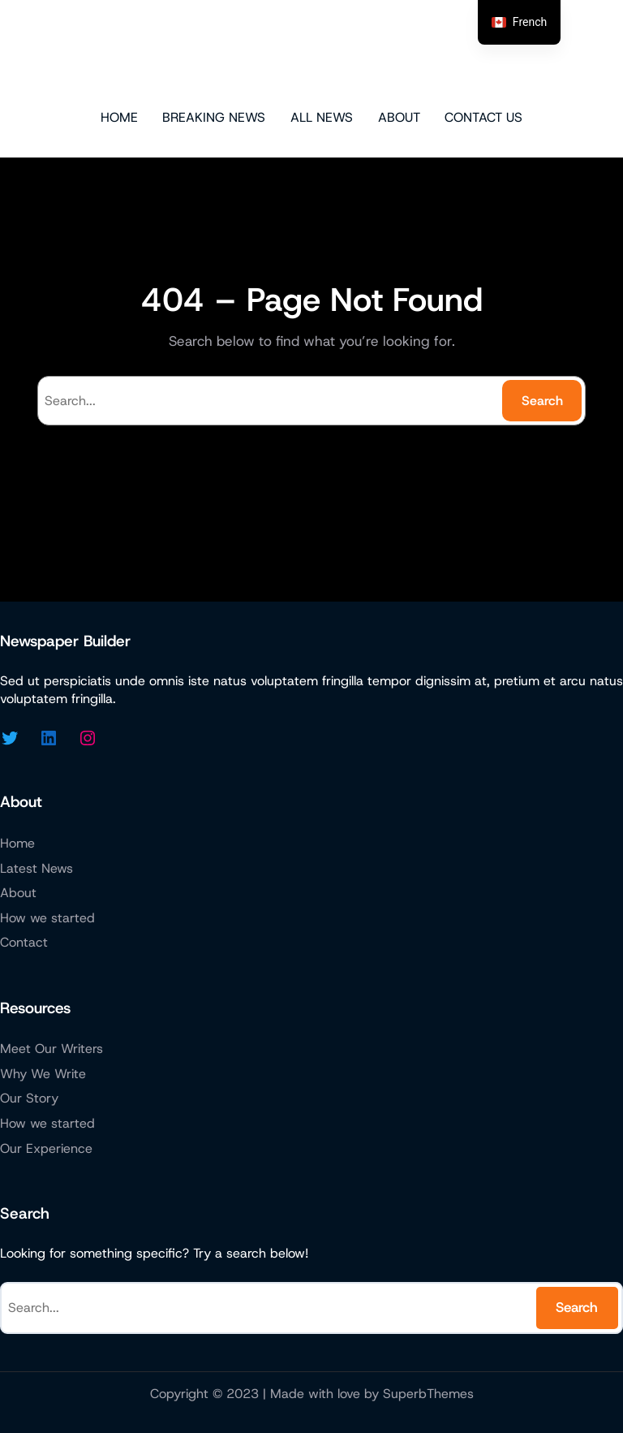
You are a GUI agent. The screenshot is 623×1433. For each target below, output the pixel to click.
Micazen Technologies (312, 53)
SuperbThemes (428, 1393)
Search (542, 400)
